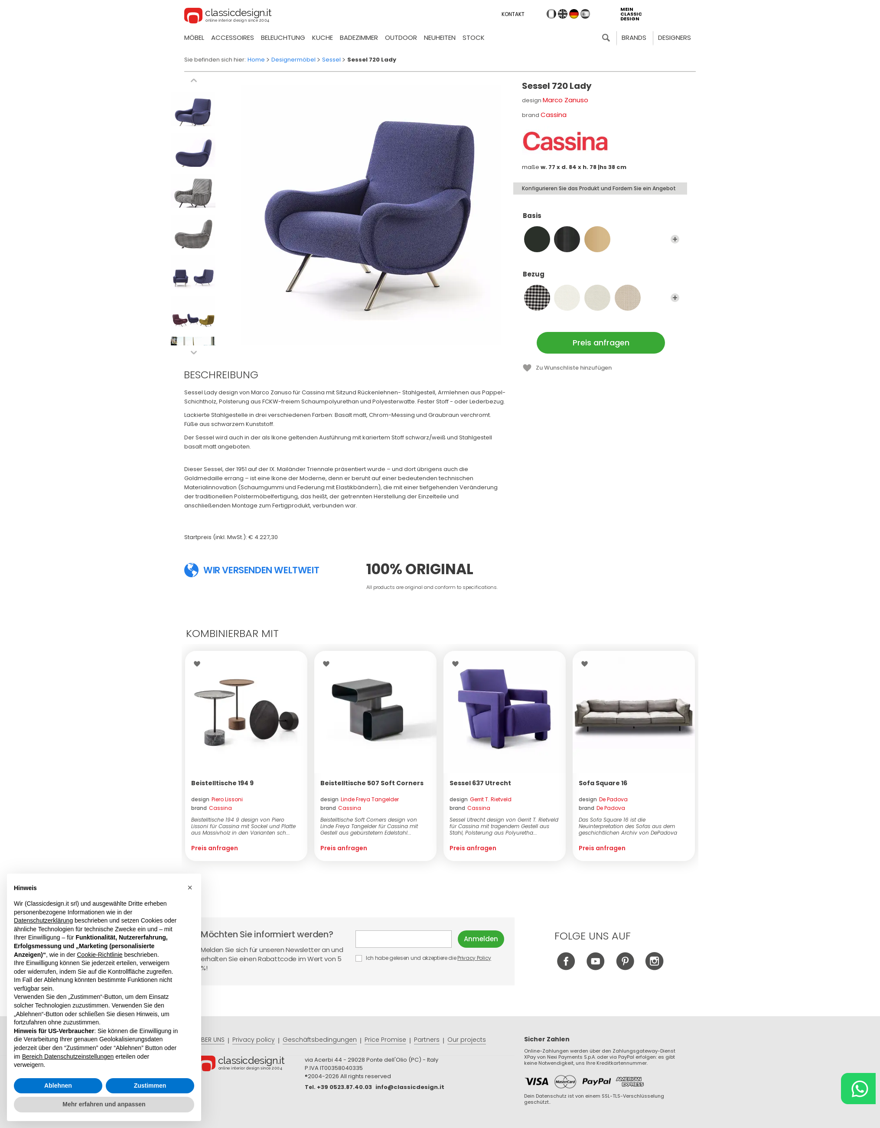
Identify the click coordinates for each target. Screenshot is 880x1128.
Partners (427, 1040)
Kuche (322, 37)
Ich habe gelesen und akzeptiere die (423, 958)
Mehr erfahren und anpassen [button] (103, 1104)
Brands (634, 37)
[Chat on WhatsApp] (858, 1088)
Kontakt (513, 14)
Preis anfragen (601, 342)
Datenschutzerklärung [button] (43, 920)
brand (211, 808)
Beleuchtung (283, 37)
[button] (190, 887)
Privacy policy (253, 1040)
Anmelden (481, 938)
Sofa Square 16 (603, 783)
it (551, 14)
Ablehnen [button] (58, 1085)
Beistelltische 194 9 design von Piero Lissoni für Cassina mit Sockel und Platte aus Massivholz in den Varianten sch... (243, 826)
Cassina (554, 114)
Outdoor (401, 37)
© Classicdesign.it (251, 1065)
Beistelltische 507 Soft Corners (372, 783)
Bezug (601, 278)
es (585, 14)
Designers (674, 37)
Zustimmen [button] (150, 1085)
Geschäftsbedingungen (320, 1040)
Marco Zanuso (565, 99)
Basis (601, 220)
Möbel (194, 37)
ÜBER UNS (211, 1040)
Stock (474, 37)
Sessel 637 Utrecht (480, 783)
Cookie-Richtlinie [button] (99, 954)
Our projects (466, 1040)
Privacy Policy (474, 958)
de (574, 14)
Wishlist (199, 664)
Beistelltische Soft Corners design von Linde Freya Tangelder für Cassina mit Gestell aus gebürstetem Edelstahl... (369, 826)
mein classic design (631, 14)
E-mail (403, 939)
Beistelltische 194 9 (222, 783)
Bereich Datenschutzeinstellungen (68, 1056)
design (217, 799)
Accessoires (232, 37)
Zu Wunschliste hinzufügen (574, 368)
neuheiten (440, 37)
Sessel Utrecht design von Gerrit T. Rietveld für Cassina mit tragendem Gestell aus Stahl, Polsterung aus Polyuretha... (504, 826)
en (562, 14)
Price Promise (385, 1040)
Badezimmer (359, 37)
